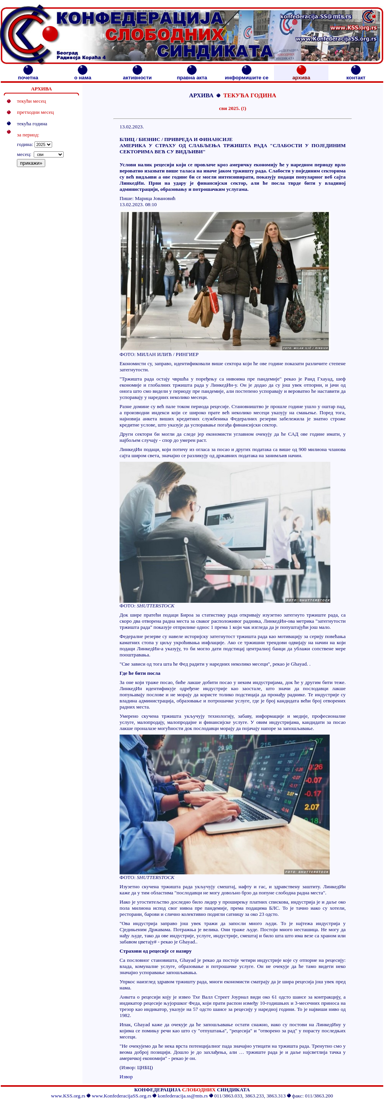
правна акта (192, 75)
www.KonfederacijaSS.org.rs (121, 1096)
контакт (356, 75)
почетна (28, 75)
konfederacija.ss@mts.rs (183, 1096)
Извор (126, 1076)
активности (137, 75)
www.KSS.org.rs (68, 1096)
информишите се (247, 75)
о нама (82, 75)
